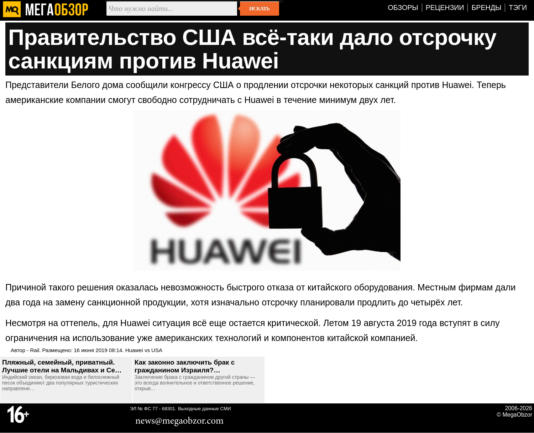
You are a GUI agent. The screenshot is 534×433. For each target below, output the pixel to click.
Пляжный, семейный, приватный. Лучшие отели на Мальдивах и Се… (62, 366)
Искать (259, 8)
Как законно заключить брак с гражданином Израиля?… (185, 366)
